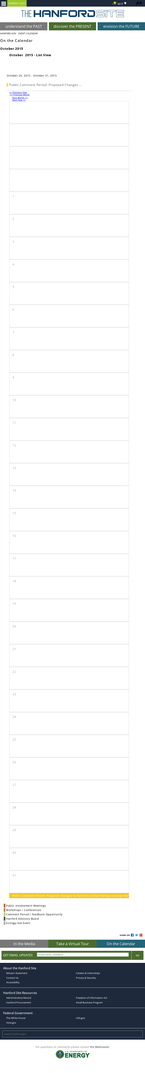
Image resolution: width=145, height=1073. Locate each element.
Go (137, 955)
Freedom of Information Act (91, 997)
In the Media (24, 943)
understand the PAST (23, 26)
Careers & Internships (88, 973)
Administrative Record (18, 997)
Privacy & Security (86, 977)
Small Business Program (89, 1002)
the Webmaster (100, 1047)
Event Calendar (28, 33)
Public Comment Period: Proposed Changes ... (45, 85)
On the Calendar (121, 943)
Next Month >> (20, 98)
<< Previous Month (19, 95)
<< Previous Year (18, 92)
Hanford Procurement (18, 1002)
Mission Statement (16, 973)
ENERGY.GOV (17, 3)
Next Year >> (19, 100)
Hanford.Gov (8, 33)
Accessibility (13, 982)
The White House (15, 1018)
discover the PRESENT (72, 26)
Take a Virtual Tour (72, 943)
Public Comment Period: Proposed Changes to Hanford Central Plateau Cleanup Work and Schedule (69, 895)
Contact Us (12, 977)
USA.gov (80, 1018)
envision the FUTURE (121, 26)
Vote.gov (11, 1022)
